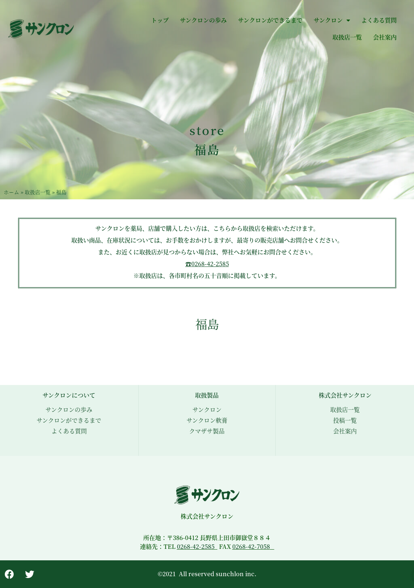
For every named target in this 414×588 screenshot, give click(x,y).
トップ (160, 20)
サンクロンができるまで (270, 20)
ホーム (11, 192)
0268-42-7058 (251, 546)
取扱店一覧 (347, 37)
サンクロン (332, 20)
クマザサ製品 (207, 431)
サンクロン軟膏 (207, 420)
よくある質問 (379, 20)
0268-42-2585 (196, 546)
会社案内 (385, 37)
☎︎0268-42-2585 (207, 263)
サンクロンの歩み (203, 20)
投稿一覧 (345, 420)
